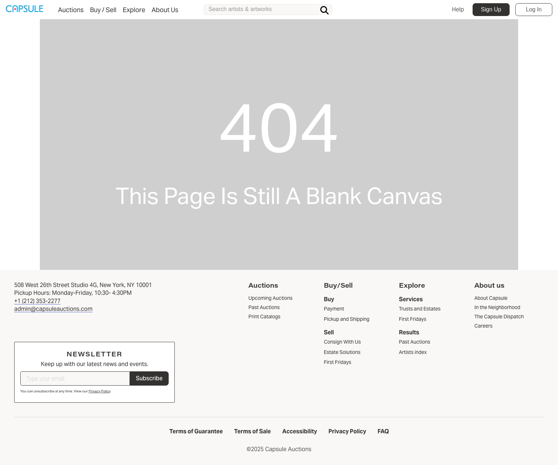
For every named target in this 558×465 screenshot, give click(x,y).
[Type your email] (75, 378)
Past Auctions (414, 342)
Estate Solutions (342, 352)
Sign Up (491, 9)
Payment (334, 308)
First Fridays (337, 362)
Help (458, 9)
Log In (534, 9)
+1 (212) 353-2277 (37, 301)
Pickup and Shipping (346, 319)
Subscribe (149, 378)
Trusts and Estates (420, 308)
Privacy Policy (99, 391)
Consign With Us (342, 342)
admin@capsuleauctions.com (53, 309)
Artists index (413, 352)
